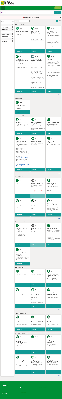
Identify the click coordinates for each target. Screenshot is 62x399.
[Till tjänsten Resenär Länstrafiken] (21, 105)
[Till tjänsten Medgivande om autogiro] (37, 141)
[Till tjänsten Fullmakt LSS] (19, 292)
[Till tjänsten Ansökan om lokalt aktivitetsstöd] (53, 183)
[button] (13, 21)
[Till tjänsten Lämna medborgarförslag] (53, 122)
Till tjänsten (18, 51)
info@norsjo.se (23, 392)
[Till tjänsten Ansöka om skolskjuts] (36, 339)
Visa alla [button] (59, 94)
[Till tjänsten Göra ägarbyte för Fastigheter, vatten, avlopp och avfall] (22, 60)
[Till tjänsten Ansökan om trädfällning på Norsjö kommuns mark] (38, 320)
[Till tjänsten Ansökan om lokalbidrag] (37, 183)
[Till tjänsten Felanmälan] (19, 122)
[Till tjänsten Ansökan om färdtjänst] (21, 274)
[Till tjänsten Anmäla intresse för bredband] (22, 320)
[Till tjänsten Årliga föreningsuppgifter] (53, 203)
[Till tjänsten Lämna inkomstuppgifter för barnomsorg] (22, 360)
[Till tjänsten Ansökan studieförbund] (21, 203)
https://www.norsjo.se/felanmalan (22, 157)
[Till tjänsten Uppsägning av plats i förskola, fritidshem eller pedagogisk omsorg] (53, 361)
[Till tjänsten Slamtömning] (50, 59)
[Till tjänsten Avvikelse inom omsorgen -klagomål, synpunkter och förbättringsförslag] (53, 275)
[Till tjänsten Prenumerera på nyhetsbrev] (53, 141)
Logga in (58, 7)
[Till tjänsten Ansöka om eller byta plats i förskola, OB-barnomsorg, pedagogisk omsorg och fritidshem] (22, 341)
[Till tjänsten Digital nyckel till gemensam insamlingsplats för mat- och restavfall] (38, 33)
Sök (58, 13)
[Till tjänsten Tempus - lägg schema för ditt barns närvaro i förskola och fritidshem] (38, 361)
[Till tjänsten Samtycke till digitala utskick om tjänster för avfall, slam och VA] (38, 60)
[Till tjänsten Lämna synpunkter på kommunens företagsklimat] (22, 253)
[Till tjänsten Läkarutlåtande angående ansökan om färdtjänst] (53, 293)
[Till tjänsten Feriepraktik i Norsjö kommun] (38, 228)
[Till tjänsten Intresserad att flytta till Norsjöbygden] (38, 123)
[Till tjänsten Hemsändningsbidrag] (52, 228)
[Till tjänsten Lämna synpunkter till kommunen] (22, 141)
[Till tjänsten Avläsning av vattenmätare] (22, 31)
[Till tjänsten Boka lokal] (34, 203)
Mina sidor (9, 8)
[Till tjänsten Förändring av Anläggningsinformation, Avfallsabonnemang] (53, 32)
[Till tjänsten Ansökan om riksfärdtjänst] (37, 274)
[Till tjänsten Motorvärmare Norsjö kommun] (53, 320)
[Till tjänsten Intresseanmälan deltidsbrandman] (38, 293)
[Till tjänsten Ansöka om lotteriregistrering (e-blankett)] (22, 184)
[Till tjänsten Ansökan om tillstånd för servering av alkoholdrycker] (22, 229)
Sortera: (16, 21)
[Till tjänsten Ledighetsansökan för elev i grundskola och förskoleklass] (53, 340)
